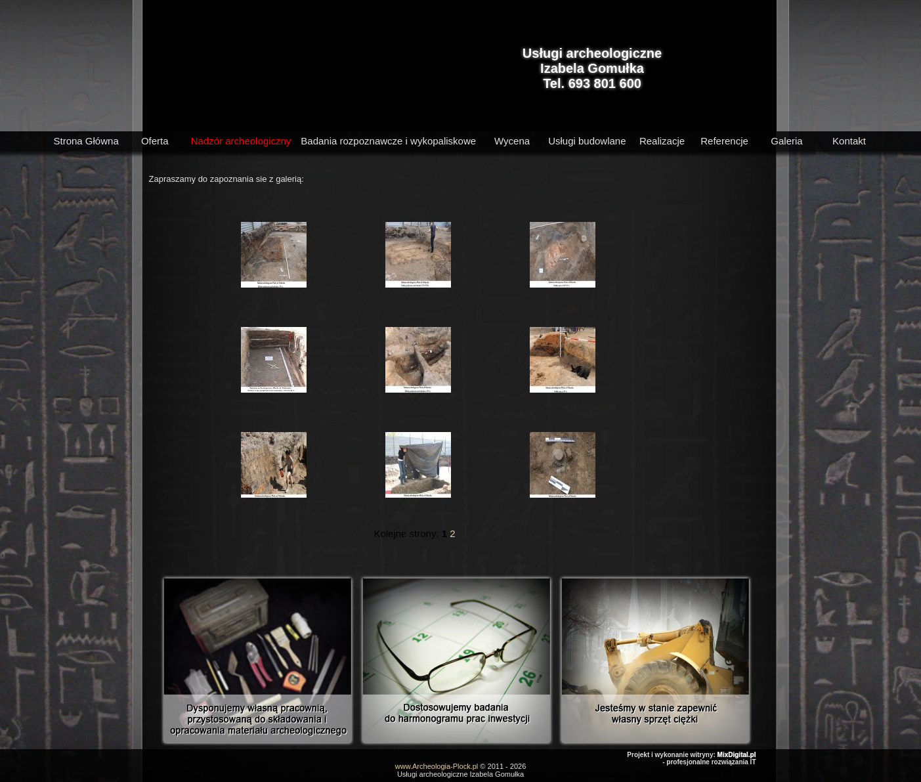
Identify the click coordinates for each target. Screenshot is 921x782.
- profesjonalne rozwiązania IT (709, 762)
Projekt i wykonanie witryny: (672, 754)
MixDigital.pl (737, 754)
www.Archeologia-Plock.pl (437, 766)
